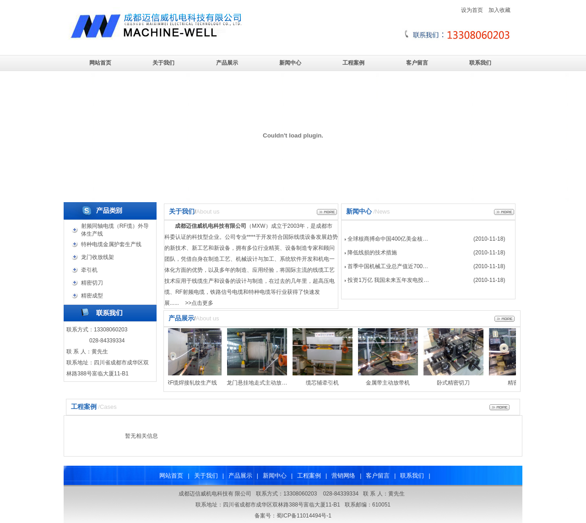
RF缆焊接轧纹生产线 (192, 383)
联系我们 (480, 63)
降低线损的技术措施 (372, 252)
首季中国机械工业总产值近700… (387, 266)
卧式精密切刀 (454, 383)
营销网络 (343, 475)
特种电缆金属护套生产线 (111, 244)
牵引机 (89, 270)
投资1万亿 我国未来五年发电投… (388, 280)
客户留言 (417, 63)
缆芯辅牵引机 (323, 383)
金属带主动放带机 (389, 383)
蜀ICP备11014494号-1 (304, 515)
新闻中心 (290, 63)
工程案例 (353, 63)
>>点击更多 (199, 303)
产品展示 (227, 63)
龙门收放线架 (97, 257)
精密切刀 (92, 283)
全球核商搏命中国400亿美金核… (387, 239)
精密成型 (92, 295)
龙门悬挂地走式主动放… (258, 383)
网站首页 (100, 63)
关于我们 (163, 63)
